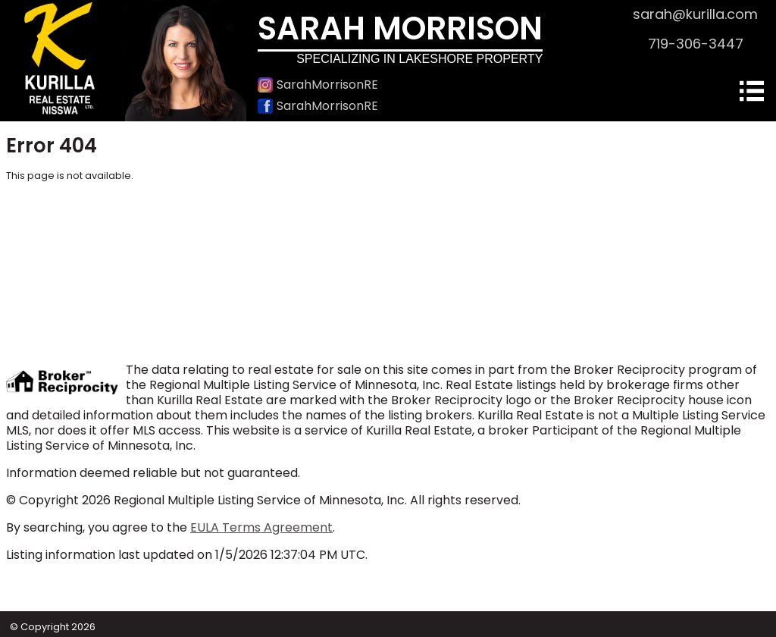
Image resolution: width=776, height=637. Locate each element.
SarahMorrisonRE (318, 85)
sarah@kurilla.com (695, 14)
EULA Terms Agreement (261, 527)
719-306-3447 (695, 43)
